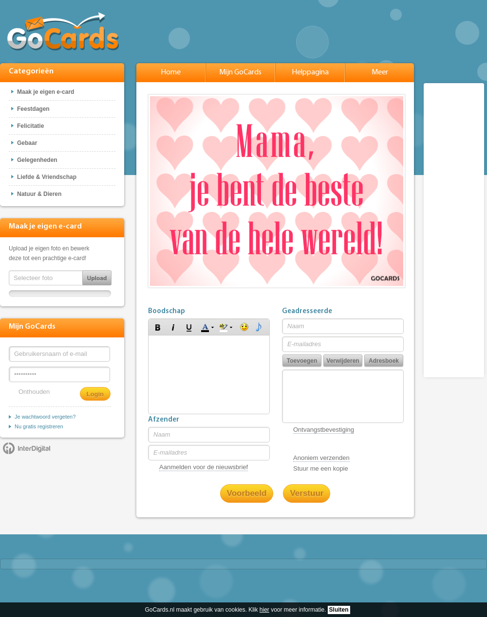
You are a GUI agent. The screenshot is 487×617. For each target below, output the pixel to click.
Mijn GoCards (240, 72)
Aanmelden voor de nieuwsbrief (203, 467)
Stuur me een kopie (320, 468)
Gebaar (27, 143)
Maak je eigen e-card (45, 91)
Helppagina (310, 72)
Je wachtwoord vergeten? (45, 417)
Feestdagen (33, 109)
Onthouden (34, 391)
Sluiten (339, 609)
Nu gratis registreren (39, 426)
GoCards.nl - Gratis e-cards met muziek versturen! (63, 31)
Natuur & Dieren (39, 194)
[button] (157, 327)
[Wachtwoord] (59, 374)
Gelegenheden (37, 160)
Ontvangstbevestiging (323, 429)
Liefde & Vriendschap (46, 177)
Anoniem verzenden (321, 457)
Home (171, 72)
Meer (380, 72)
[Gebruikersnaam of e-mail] (59, 354)
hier (264, 609)
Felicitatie (30, 126)
